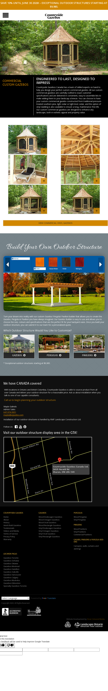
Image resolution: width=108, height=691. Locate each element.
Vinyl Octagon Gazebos (49, 531)
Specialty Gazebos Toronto (15, 586)
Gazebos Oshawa (11, 560)
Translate (49, 598)
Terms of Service (11, 533)
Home (6, 517)
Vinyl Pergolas (80, 519)
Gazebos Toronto (11, 558)
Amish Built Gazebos (12, 525)
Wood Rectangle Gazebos (50, 525)
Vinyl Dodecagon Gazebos (50, 528)
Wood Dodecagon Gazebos (50, 517)
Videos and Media (11, 531)
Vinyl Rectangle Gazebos (49, 536)
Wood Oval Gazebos (47, 522)
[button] (16, 426)
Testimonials (9, 528)
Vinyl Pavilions (80, 531)
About (6, 519)
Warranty (8, 539)
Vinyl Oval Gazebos (47, 533)
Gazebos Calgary (11, 577)
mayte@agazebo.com (13, 415)
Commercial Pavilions (83, 534)
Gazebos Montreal (12, 566)
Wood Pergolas (80, 517)
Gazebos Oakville (11, 572)
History (7, 522)
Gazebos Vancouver (12, 574)
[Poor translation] (10, 645)
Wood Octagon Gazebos (49, 519)
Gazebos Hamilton (11, 569)
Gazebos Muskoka (12, 580)
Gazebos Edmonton (12, 583)
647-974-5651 (10, 412)
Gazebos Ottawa (11, 563)
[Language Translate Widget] (15, 598)
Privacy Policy (9, 536)
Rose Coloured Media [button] (96, 619)
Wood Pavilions (80, 529)
